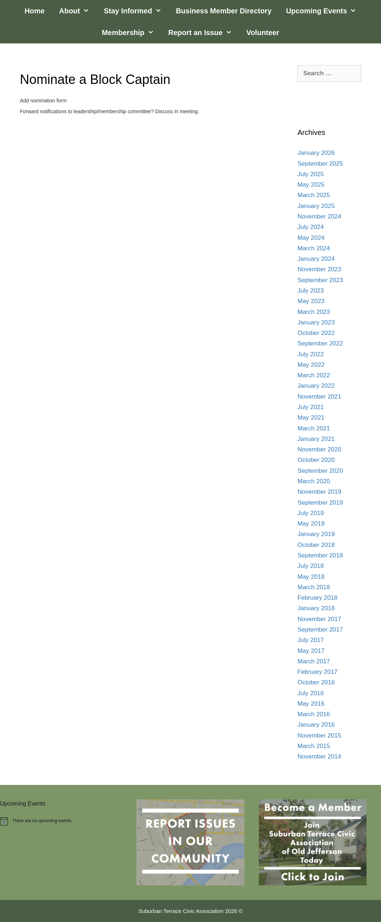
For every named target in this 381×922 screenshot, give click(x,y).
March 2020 (313, 481)
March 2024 (313, 248)
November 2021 (319, 396)
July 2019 (310, 513)
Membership (131, 32)
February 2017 (317, 671)
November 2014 (319, 756)
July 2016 (310, 693)
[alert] (61, 821)
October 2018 (316, 544)
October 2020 (316, 459)
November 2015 (319, 735)
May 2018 (311, 576)
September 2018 (320, 555)
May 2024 (311, 237)
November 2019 (319, 491)
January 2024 (316, 258)
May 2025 (311, 184)
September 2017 (320, 629)
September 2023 (320, 280)
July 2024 (310, 227)
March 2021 (313, 428)
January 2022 (316, 385)
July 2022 (310, 354)
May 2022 (311, 364)
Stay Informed (136, 11)
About (78, 11)
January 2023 (316, 322)
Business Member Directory (224, 11)
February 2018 (317, 597)
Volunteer (263, 33)
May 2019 (311, 523)
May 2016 (311, 703)
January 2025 (316, 206)
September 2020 (320, 470)
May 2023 (311, 301)
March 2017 (313, 661)
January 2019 (316, 534)
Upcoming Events (325, 11)
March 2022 (313, 375)
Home (35, 11)
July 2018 (310, 565)
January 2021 (316, 438)
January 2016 (316, 724)
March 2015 (313, 746)
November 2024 (319, 216)
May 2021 (311, 417)
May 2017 (311, 650)
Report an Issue (203, 32)
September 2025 (320, 163)
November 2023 (319, 269)
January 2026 (316, 152)
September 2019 (320, 502)
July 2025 (310, 174)
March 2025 (313, 195)
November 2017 (319, 619)
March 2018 (313, 587)
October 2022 (316, 333)
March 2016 (313, 714)
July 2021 (310, 407)
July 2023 (310, 290)
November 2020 (319, 449)
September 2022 (320, 343)
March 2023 (313, 312)
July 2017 (310, 640)
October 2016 (316, 682)
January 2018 (316, 608)
